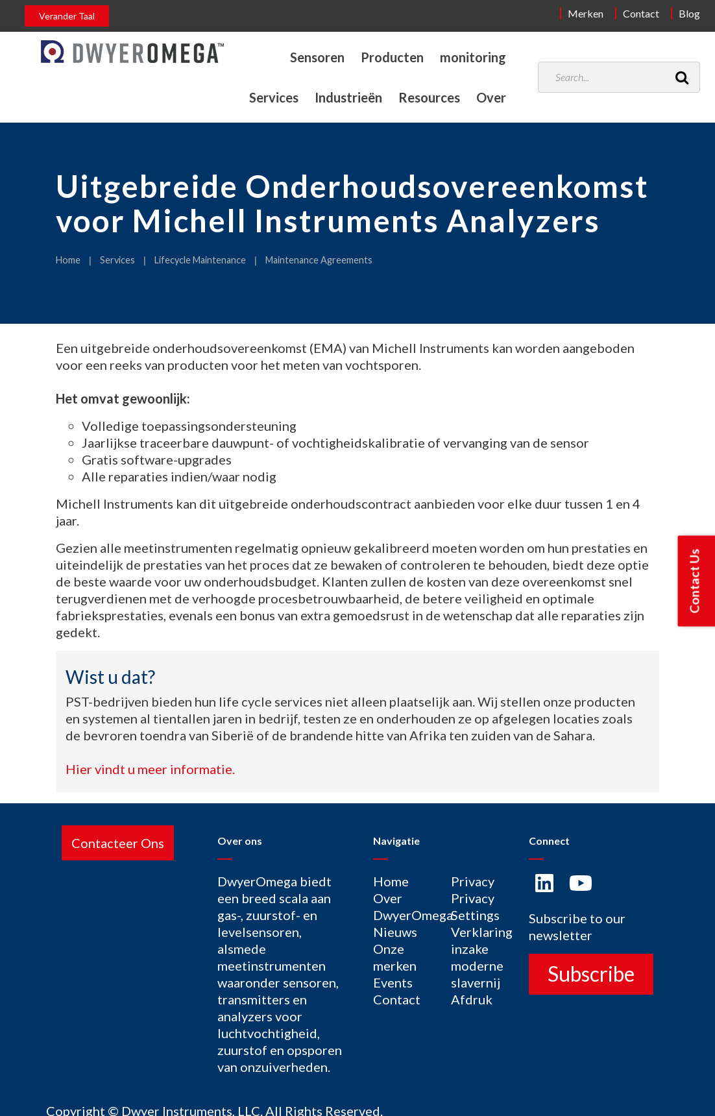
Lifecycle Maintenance (200, 259)
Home (68, 259)
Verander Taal (67, 15)
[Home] (132, 51)
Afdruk (471, 999)
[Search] (682, 77)
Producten (391, 57)
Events (393, 982)
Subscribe (591, 973)
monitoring (473, 57)
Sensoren (316, 57)
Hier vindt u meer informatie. (150, 769)
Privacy (472, 881)
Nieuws (395, 932)
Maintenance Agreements (318, 259)
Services (272, 97)
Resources (428, 97)
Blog (689, 13)
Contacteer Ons (117, 843)
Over (491, 97)
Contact (641, 13)
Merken (585, 13)
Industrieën (347, 97)
